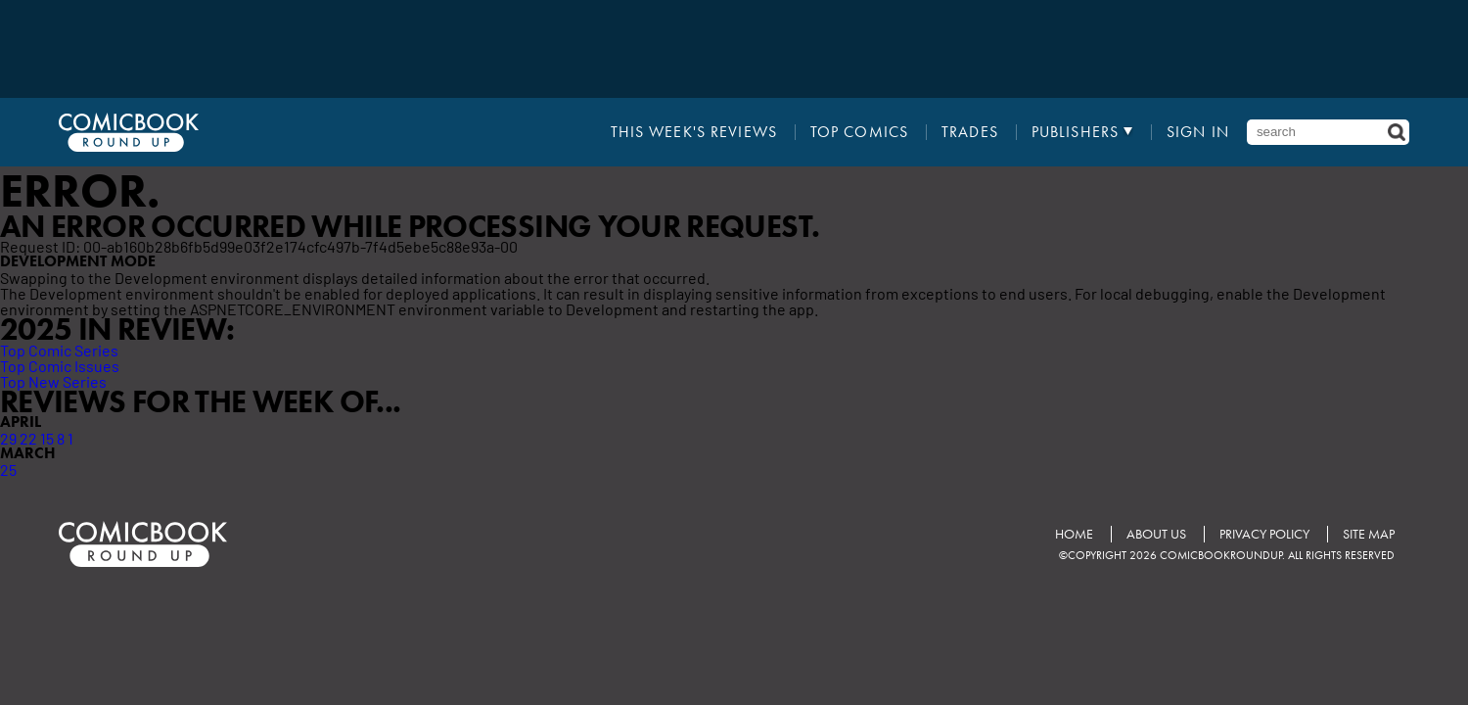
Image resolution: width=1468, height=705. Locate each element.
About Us (1156, 534)
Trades (969, 132)
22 (28, 437)
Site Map (1369, 534)
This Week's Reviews (694, 132)
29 (8, 437)
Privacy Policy (1264, 534)
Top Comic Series (59, 349)
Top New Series (53, 381)
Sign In (1198, 132)
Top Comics (859, 132)
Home (1074, 534)
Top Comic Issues (59, 365)
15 (47, 437)
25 (8, 469)
